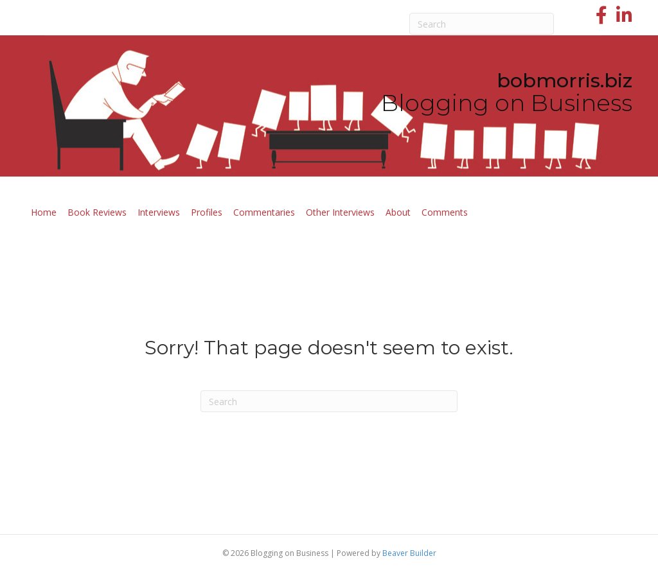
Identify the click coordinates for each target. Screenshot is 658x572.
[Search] (481, 24)
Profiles (206, 212)
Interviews (159, 212)
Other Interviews (340, 212)
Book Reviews (97, 212)
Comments (445, 212)
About (398, 212)
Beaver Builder (409, 553)
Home (44, 212)
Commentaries (264, 212)
